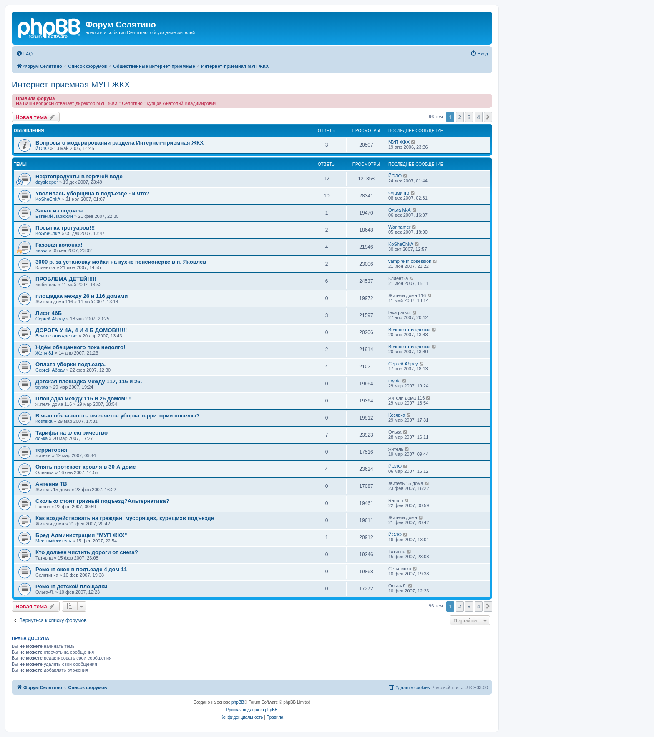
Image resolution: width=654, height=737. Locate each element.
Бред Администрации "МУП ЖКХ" (81, 535)
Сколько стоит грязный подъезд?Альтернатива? (102, 501)
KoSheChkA (47, 199)
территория (51, 450)
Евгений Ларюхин (54, 216)
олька (41, 438)
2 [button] (459, 117)
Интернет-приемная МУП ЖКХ (71, 84)
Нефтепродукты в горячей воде (79, 176)
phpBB (237, 702)
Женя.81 (44, 352)
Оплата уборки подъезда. (70, 364)
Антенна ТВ (51, 484)
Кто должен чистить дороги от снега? (86, 552)
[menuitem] (24, 54)
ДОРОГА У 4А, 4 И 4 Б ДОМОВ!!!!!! (81, 330)
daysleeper (46, 182)
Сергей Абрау (50, 318)
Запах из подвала (59, 210)
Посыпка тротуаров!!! (65, 228)
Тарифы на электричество (71, 433)
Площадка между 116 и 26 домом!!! (83, 398)
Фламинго (398, 192)
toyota (41, 387)
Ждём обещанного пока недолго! (80, 347)
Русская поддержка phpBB (251, 709)
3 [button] (469, 117)
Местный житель (53, 540)
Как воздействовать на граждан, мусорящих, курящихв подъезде (124, 518)
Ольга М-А (399, 209)
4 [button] (478, 117)
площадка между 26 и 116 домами (81, 296)
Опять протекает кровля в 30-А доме (85, 467)
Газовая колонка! (58, 245)
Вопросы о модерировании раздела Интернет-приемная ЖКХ (119, 143)
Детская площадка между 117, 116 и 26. (88, 381)
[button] (488, 117)
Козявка (43, 421)
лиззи (41, 250)
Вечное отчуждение (56, 335)
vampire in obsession (409, 261)
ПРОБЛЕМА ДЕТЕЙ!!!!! (65, 279)
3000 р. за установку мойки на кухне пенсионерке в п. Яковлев (120, 262)
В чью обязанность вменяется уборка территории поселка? (117, 415)
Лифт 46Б (48, 313)
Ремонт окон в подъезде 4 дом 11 (81, 569)
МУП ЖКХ (399, 142)
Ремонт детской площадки (71, 586)
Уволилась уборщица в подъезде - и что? (92, 193)
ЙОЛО (42, 148)
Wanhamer (399, 227)
